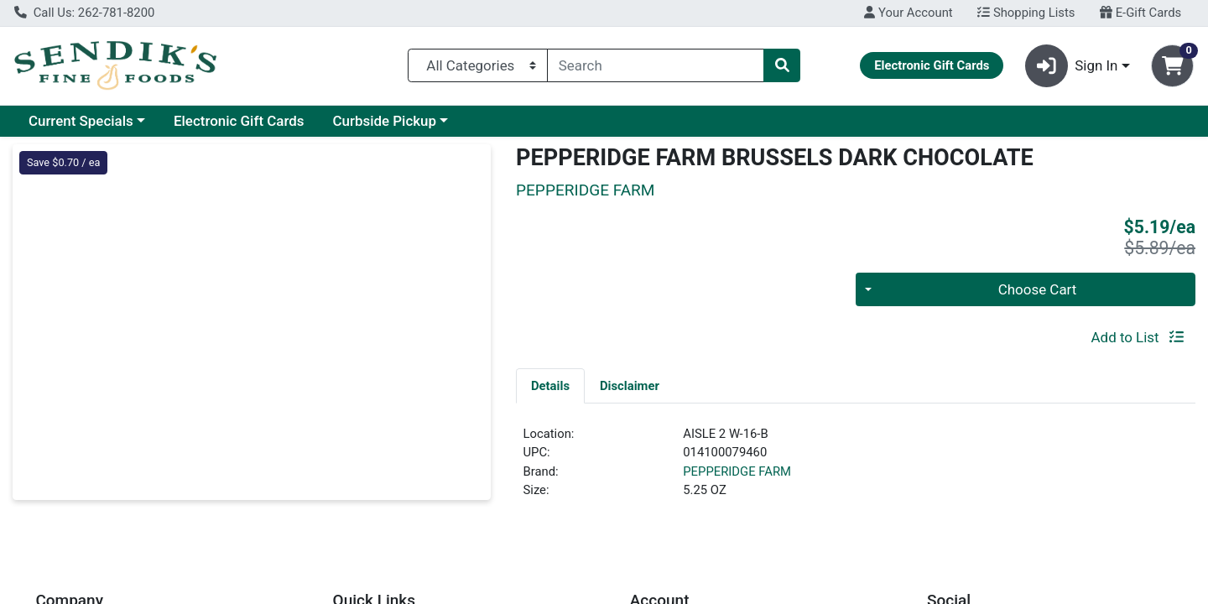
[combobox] (655, 65)
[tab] (550, 385)
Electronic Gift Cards (239, 120)
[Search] (655, 65)
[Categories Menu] (478, 65)
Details (550, 385)
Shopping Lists (1026, 12)
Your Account (908, 12)
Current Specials (81, 120)
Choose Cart (1037, 289)
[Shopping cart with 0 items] (1172, 65)
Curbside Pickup (384, 120)
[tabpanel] (855, 469)
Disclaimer (629, 385)
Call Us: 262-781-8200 (84, 12)
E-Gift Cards (1140, 12)
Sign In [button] (1071, 65)
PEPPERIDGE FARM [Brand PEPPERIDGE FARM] (737, 471)
